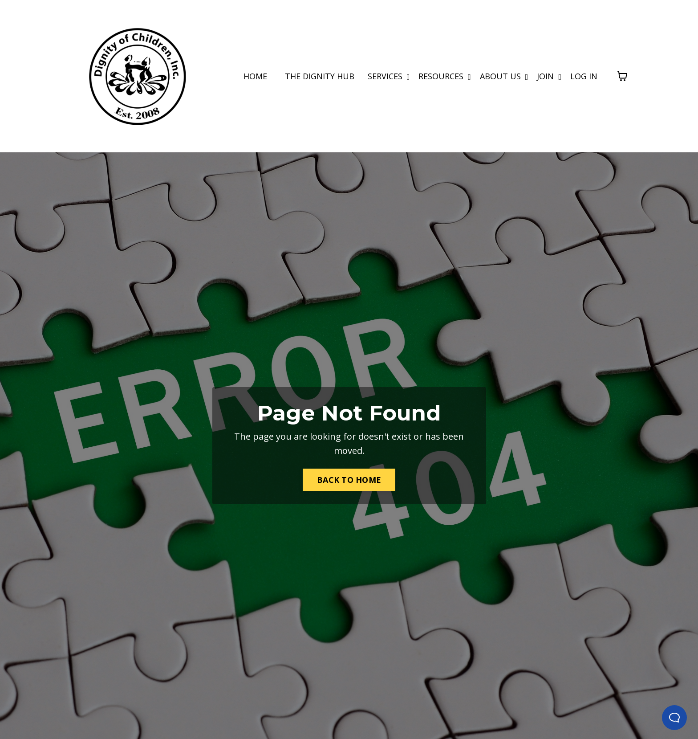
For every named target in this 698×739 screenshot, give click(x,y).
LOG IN (583, 76)
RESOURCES (444, 76)
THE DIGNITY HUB (319, 76)
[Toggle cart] (622, 76)
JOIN (549, 76)
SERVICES (389, 76)
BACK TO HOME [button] (349, 479)
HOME (255, 76)
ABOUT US (504, 76)
